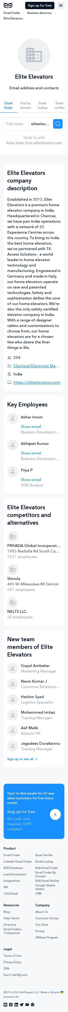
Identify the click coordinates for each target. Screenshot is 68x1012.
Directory (10, 924)
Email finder (8, 105)
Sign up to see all (20, 759)
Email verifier (59, 105)
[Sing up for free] (55, 814)
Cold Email (11, 893)
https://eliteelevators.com (37, 382)
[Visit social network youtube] (27, 1005)
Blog (7, 912)
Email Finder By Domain (45, 874)
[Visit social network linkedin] (16, 1005)
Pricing (39, 931)
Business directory (39, 13)
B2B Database (13, 868)
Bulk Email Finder (46, 868)
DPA (6, 968)
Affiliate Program (46, 937)
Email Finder (12, 13)
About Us (41, 912)
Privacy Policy (12, 962)
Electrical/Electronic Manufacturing (37, 365)
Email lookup (43, 105)
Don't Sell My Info (16, 975)
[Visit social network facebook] (11, 1005)
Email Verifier (44, 855)
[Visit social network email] (5, 1005)
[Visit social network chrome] (32, 1005)
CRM (38, 893)
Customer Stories (47, 918)
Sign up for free (40, 5)
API (6, 887)
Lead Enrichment (15, 874)
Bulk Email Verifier (47, 880)
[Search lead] (58, 124)
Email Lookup (44, 861)
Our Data (41, 924)
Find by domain (25, 105)
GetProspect (8, 5)
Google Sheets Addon (45, 887)
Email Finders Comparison (12, 931)
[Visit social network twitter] (22, 1005)
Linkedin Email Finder (18, 861)
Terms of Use (12, 955)
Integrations (12, 880)
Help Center (12, 918)
